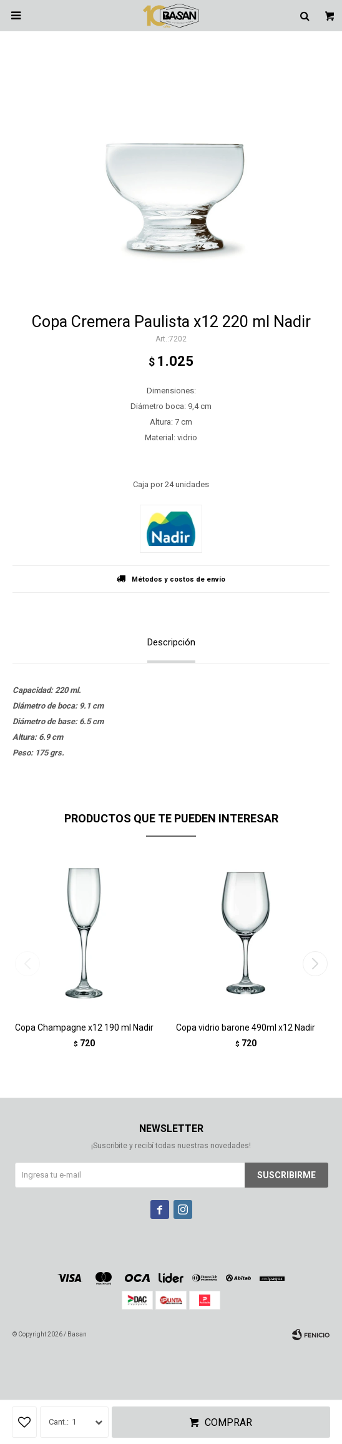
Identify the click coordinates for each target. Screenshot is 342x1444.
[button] (314, 963)
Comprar (228, 1422)
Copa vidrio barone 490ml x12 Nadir (245, 1027)
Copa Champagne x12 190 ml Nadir (84, 1027)
